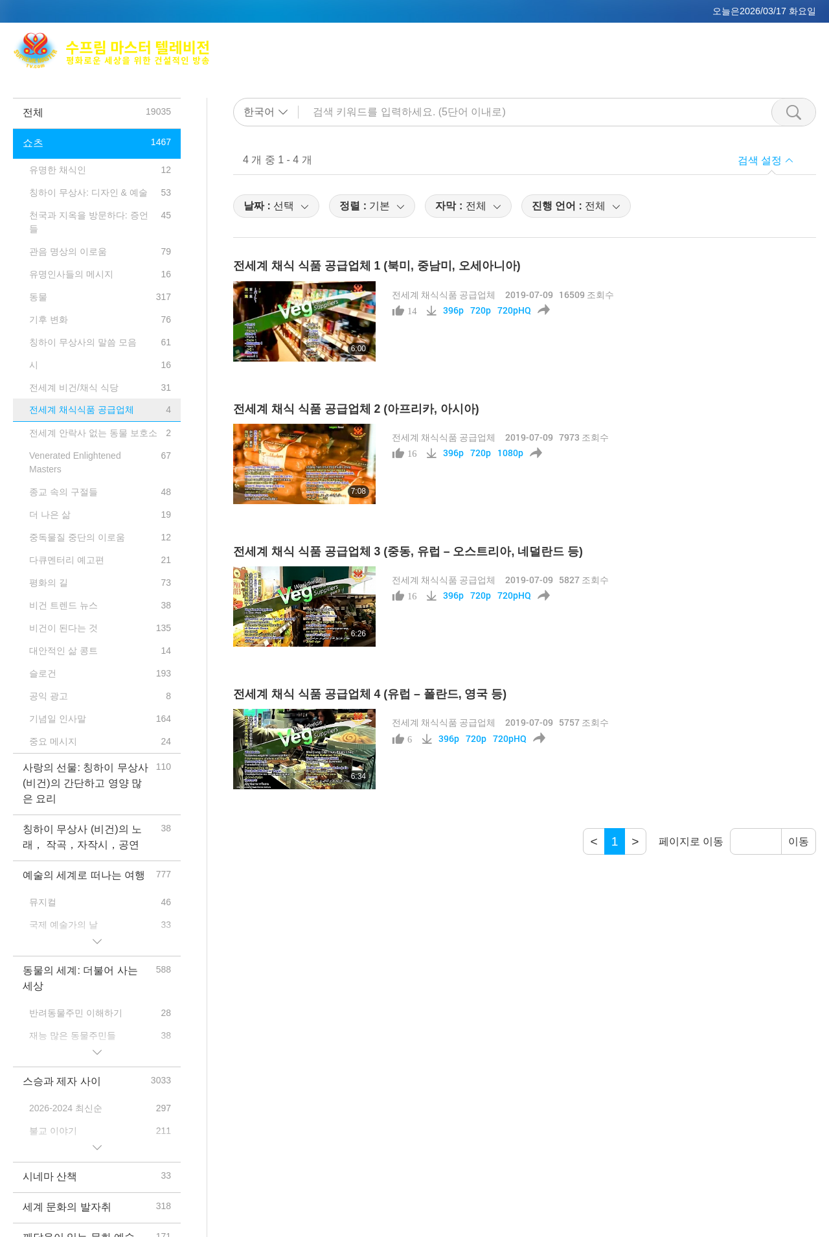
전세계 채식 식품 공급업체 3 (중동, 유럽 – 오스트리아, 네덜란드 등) (408, 551)
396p (453, 310)
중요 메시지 (694, 58)
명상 (594, 42)
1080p (510, 453)
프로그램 (593, 58)
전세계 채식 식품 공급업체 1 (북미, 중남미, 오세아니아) (377, 265)
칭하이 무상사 (534, 42)
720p (480, 310)
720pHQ (514, 310)
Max (476, 42)
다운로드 (758, 58)
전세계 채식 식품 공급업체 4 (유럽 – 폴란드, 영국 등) (369, 694)
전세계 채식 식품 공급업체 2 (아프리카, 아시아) (356, 408)
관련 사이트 (763, 42)
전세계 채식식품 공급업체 (443, 294)
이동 (798, 841)
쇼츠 (640, 58)
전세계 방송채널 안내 (670, 42)
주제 (546, 58)
